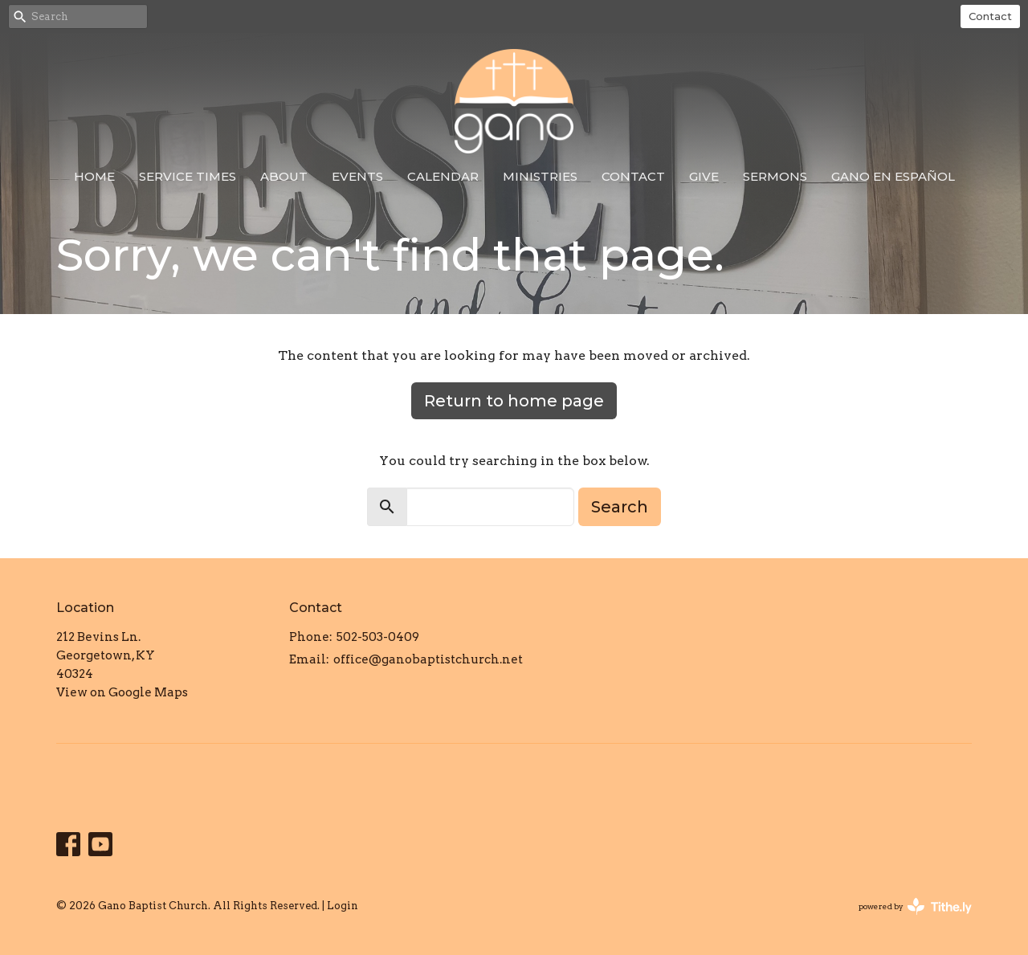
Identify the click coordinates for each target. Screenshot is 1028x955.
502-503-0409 (378, 637)
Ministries (540, 176)
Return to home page (514, 400)
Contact (990, 16)
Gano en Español (893, 176)
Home (94, 176)
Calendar (443, 176)
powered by (915, 906)
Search (619, 506)
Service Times (187, 176)
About (284, 176)
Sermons (775, 176)
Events (357, 176)
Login (342, 906)
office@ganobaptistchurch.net (428, 659)
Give (704, 176)
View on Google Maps (122, 692)
